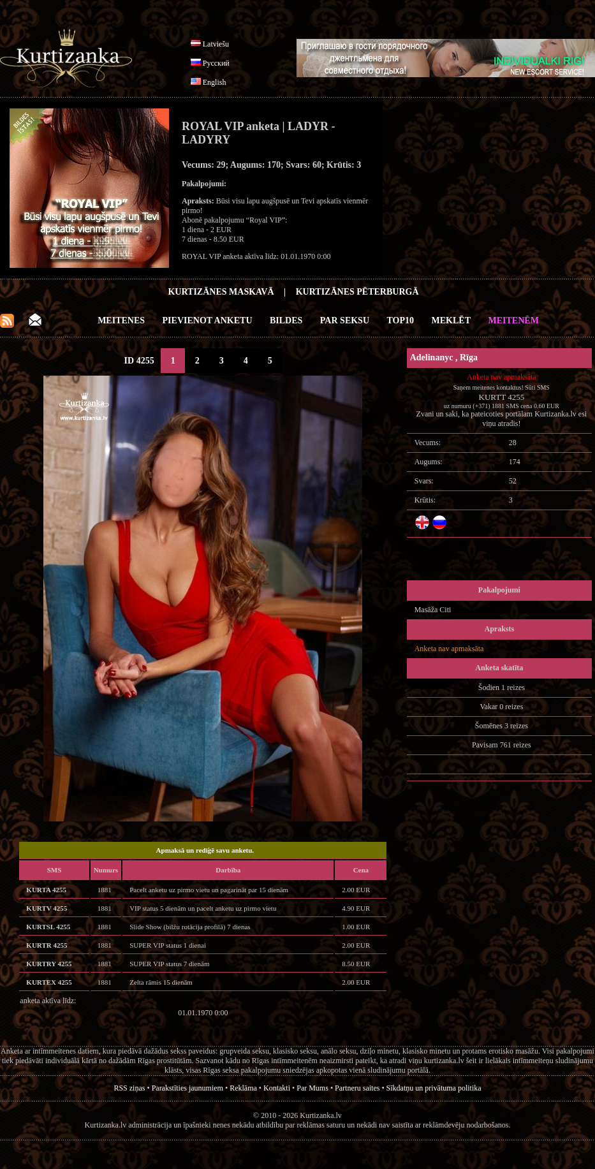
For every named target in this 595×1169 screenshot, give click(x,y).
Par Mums (312, 1088)
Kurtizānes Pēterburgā (357, 292)
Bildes (286, 320)
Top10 (401, 320)
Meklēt (451, 320)
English (214, 82)
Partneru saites (357, 1088)
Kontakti (276, 1088)
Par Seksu (344, 320)
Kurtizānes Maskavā (221, 292)
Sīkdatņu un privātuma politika (433, 1088)
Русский (216, 63)
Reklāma (243, 1088)
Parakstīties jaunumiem (187, 1088)
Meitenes (121, 320)
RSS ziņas (129, 1088)
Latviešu (216, 44)
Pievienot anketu (208, 320)
